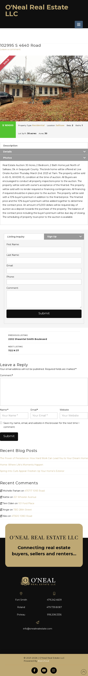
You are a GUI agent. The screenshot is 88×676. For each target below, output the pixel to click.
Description (10, 145)
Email (34, 409)
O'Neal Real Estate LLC (36, 10)
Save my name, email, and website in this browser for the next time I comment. (41, 425)
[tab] (44, 145)
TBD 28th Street (22, 509)
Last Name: (12, 255)
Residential (38, 125)
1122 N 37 (44, 348)
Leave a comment (10, 49)
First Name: (12, 244)
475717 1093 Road (35, 490)
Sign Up (52, 236)
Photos (7, 157)
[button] (79, 24)
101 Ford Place (26, 503)
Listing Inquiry (15, 236)
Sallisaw (60, 125)
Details (7, 151)
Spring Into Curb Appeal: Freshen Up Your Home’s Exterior (32, 471)
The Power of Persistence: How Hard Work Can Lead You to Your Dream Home (44, 458)
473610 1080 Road (22, 516)
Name (4, 409)
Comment (6, 375)
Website (64, 409)
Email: (9, 265)
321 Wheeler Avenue (25, 497)
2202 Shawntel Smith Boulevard (44, 337)
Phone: (10, 276)
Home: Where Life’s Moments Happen (21, 464)
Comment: (12, 288)
